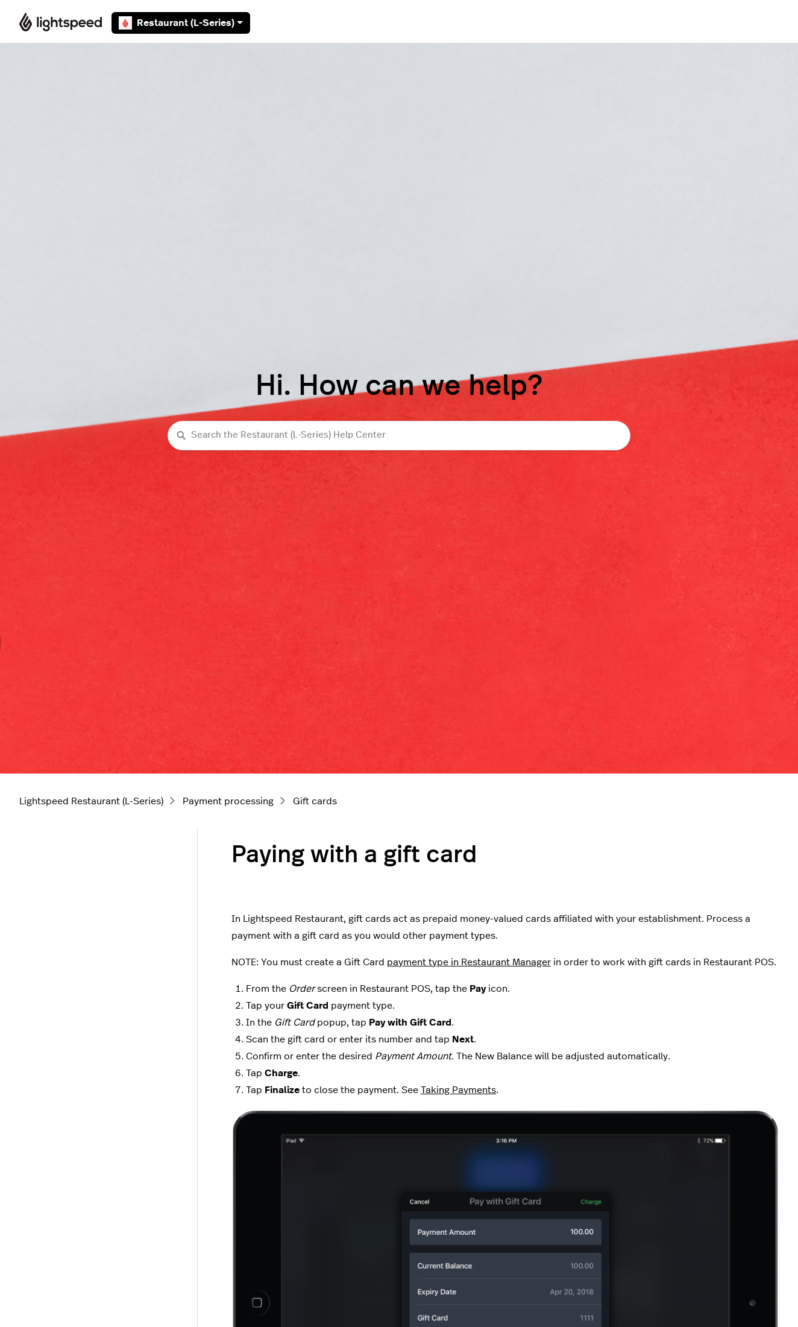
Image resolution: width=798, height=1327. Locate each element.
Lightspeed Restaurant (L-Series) (91, 801)
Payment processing (228, 801)
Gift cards (315, 801)
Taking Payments (458, 1090)
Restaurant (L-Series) (181, 23)
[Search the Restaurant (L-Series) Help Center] (399, 435)
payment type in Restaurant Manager (469, 962)
